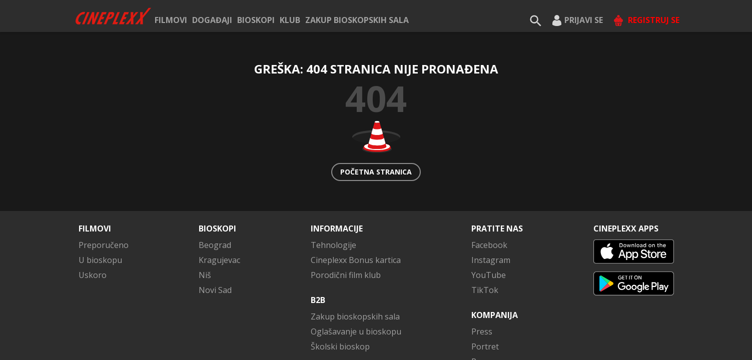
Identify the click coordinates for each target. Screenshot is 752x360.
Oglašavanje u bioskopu (356, 331)
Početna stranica (376, 171)
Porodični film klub (346, 275)
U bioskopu (100, 260)
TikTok (484, 290)
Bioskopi (256, 20)
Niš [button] (205, 275)
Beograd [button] (215, 245)
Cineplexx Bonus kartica (356, 260)
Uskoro (93, 275)
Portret (485, 346)
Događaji (212, 20)
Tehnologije (333, 245)
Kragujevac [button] (219, 260)
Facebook (489, 245)
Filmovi (171, 20)
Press (481, 331)
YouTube (488, 275)
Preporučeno (104, 245)
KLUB (290, 20)
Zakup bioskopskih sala (357, 20)
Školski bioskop (340, 346)
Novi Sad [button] (215, 290)
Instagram (490, 260)
